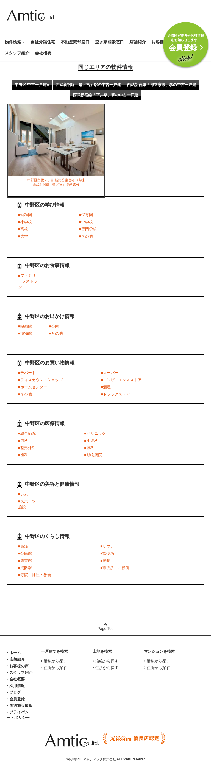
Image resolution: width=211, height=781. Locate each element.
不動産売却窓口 (75, 42)
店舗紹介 (137, 42)
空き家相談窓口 (109, 42)
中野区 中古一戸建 (32, 84)
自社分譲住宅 (42, 42)
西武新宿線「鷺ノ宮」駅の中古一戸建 (88, 84)
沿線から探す (54, 661)
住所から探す (54, 667)
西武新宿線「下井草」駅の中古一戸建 (105, 95)
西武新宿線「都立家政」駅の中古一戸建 (161, 84)
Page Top (105, 626)
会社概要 (43, 53)
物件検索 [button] (15, 42)
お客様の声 (161, 42)
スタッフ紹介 (17, 53)
